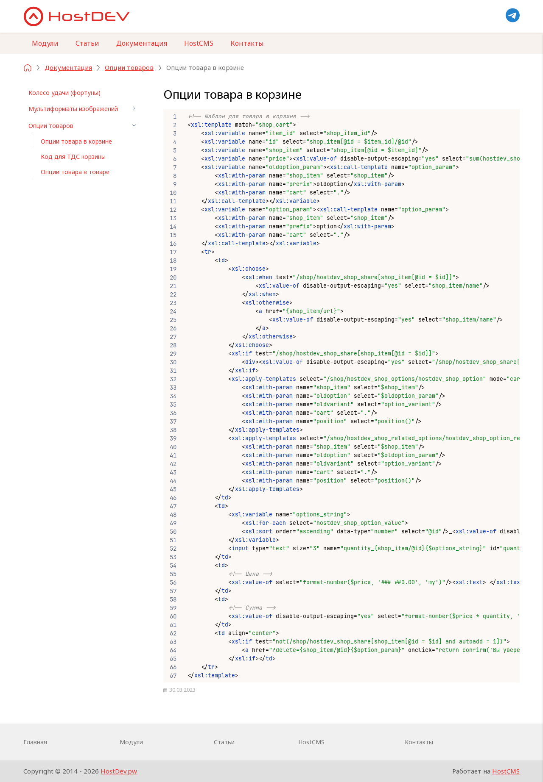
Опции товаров (83, 125)
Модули (45, 43)
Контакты (247, 43)
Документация (141, 43)
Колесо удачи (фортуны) (64, 93)
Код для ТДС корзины (73, 157)
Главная (35, 742)
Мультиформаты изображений (83, 108)
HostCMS (198, 43)
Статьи (87, 43)
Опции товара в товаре (75, 172)
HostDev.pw (119, 771)
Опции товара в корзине (76, 141)
